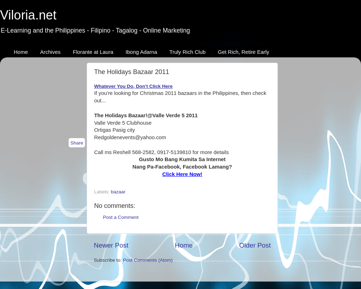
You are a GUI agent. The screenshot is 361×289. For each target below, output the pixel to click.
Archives (50, 52)
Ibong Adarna (141, 52)
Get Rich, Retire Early (243, 52)
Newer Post (111, 245)
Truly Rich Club (188, 52)
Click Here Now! (182, 174)
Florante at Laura (93, 52)
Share (76, 143)
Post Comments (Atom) (148, 260)
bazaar (118, 191)
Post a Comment (121, 217)
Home (21, 52)
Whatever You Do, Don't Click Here (133, 86)
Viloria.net (28, 15)
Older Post (255, 245)
